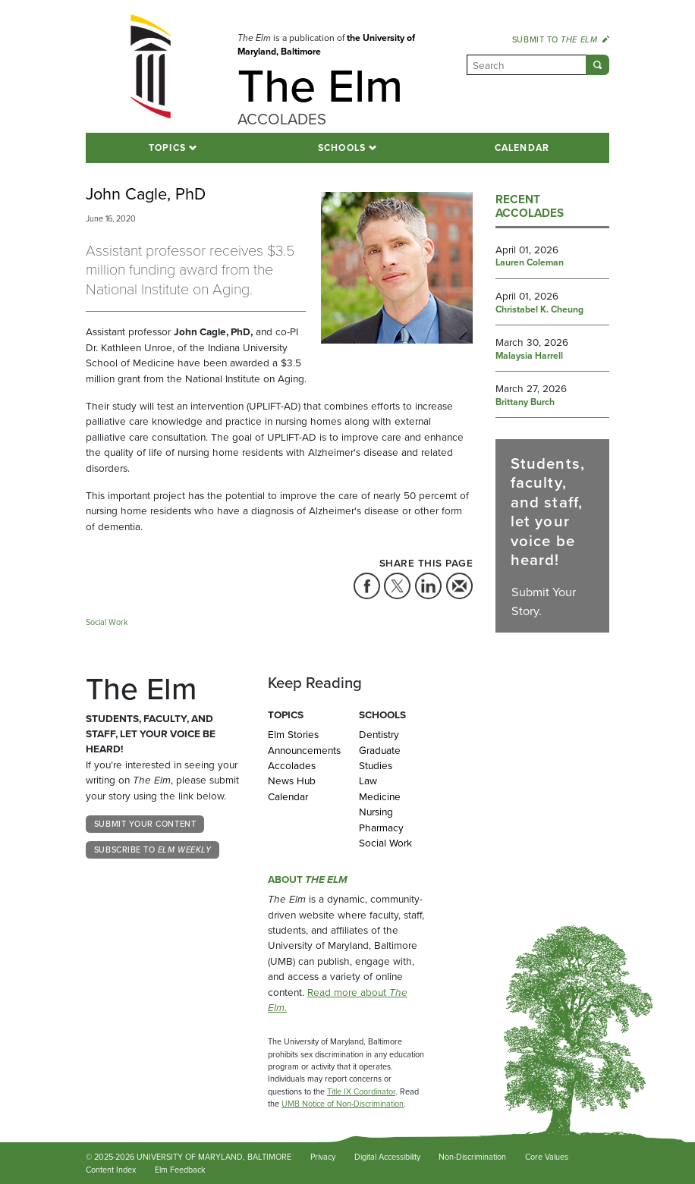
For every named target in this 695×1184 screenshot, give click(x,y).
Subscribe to (153, 849)
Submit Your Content (145, 824)
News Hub (292, 780)
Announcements (302, 750)
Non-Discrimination (472, 1157)
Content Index (111, 1170)
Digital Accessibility (387, 1157)
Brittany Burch (525, 403)
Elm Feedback (180, 1170)
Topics (167, 148)
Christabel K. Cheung (539, 310)
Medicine (380, 796)
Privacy (322, 1157)
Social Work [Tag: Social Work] (107, 622)
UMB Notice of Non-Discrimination (342, 1104)
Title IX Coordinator (361, 1091)
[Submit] (597, 65)
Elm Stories (293, 734)
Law (368, 780)
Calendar (522, 148)
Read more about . (337, 1000)
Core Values (546, 1157)
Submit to (560, 39)
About (308, 879)
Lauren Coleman (529, 263)
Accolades (292, 765)
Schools (342, 148)
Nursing (376, 811)
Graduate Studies (380, 758)
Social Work (385, 842)
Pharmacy (381, 827)
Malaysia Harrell (529, 356)
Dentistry (379, 734)
